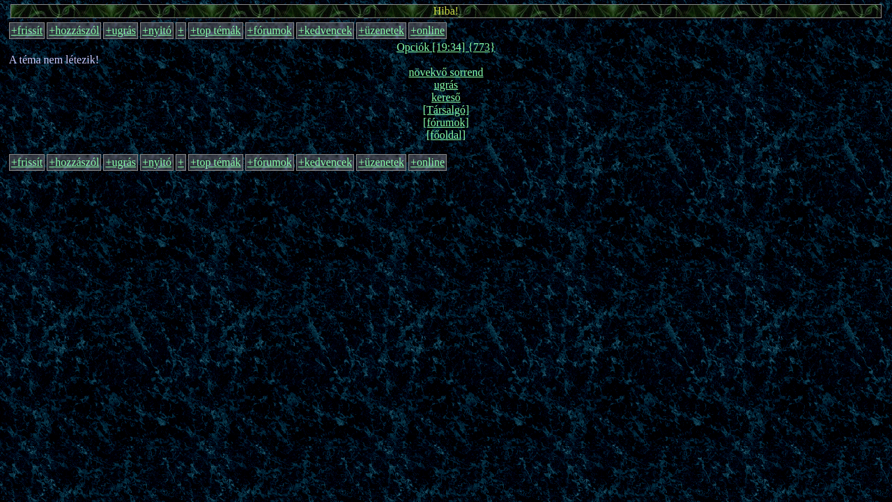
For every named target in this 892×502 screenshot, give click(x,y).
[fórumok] (446, 122)
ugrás (446, 85)
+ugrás (120, 30)
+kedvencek (325, 30)
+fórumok (269, 30)
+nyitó (156, 30)
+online (427, 30)
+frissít (27, 30)
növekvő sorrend (445, 72)
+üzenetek (381, 30)
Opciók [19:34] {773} (446, 47)
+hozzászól (74, 30)
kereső (446, 97)
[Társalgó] (446, 110)
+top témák (215, 30)
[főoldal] (446, 135)
